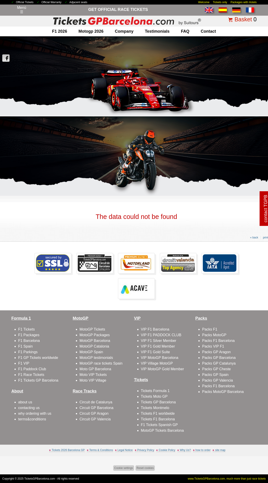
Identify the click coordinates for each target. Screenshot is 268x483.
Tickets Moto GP (154, 396)
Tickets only (220, 2)
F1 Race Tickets (31, 375)
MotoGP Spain (91, 352)
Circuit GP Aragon (94, 413)
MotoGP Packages (95, 335)
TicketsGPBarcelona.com (39, 478)
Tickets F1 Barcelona (158, 419)
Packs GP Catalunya (218, 363)
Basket (243, 19)
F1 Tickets (26, 329)
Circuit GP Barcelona (96, 408)
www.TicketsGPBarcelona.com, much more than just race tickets (227, 478)
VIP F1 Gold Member (158, 346)
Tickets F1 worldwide (158, 413)
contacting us (29, 408)
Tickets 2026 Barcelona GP (68, 450)
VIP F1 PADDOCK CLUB (161, 335)
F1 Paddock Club (32, 369)
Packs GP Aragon (216, 352)
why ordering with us (34, 413)
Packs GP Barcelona (218, 358)
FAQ (185, 31)
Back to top (256, 462)
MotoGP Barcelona (95, 341)
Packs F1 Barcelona (218, 341)
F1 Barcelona (29, 341)
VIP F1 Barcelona (155, 329)
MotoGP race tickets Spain (101, 363)
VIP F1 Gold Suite (155, 352)
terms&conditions (32, 419)
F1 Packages (28, 335)
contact (208, 31)
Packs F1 (209, 329)
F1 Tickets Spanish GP (159, 425)
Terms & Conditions (101, 450)
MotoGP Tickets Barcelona (162, 430)
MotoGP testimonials (96, 358)
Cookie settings (123, 468)
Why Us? (185, 450)
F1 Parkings (28, 352)
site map (220, 450)
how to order (203, 450)
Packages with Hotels (243, 2)
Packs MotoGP (214, 335)
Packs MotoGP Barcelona (223, 392)
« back (254, 237)
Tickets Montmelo (155, 408)
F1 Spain (25, 346)
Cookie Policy (167, 450)
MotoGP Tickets (92, 329)
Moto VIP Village (93, 380)
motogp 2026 (90, 31)
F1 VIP (23, 363)
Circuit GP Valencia (95, 419)
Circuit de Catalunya (96, 402)
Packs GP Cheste (216, 369)
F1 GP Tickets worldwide (38, 358)
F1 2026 (59, 31)
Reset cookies (145, 468)
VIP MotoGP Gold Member (162, 369)
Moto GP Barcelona (95, 369)
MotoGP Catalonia (94, 346)
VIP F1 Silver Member (158, 341)
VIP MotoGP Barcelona (159, 358)
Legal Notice (125, 450)
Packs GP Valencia (217, 380)
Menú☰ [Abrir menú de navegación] (21, 10)
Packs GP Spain (215, 375)
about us (25, 402)
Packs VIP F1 (213, 346)
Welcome (204, 2)
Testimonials (157, 31)
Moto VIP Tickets (93, 375)
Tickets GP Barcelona (158, 402)
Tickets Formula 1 (155, 391)
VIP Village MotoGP (157, 363)
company (124, 31)
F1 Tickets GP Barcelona (38, 380)
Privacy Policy (145, 450)
